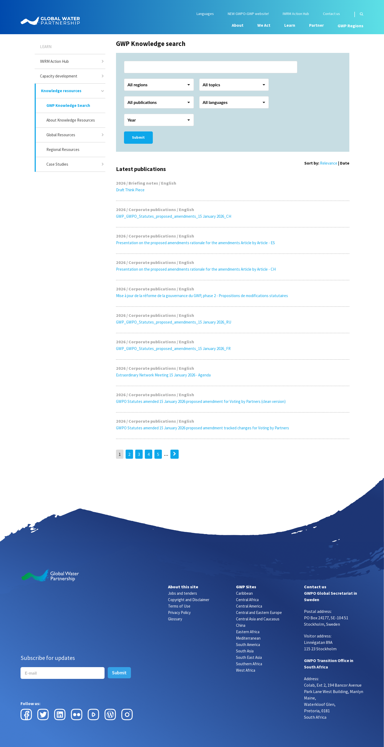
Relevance (328, 163)
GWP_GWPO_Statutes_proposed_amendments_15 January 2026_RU (173, 322)
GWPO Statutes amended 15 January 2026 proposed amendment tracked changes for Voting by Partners (202, 427)
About (237, 25)
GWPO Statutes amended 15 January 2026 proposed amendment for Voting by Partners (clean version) (201, 401)
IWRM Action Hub (296, 13)
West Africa (245, 670)
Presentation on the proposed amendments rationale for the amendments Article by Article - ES (195, 242)
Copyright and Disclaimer (188, 599)
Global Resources (60, 134)
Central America (249, 606)
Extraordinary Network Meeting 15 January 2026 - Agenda (163, 375)
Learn (289, 25)
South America (248, 644)
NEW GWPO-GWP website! (248, 13)
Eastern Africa (247, 631)
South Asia (245, 650)
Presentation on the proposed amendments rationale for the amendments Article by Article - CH (196, 269)
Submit (138, 137)
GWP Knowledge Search (68, 105)
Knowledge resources (61, 90)
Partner (316, 25)
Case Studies (57, 164)
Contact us (331, 13)
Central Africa (247, 599)
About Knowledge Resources (70, 120)
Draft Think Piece (130, 189)
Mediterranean (248, 638)
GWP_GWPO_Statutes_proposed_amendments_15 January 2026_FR (173, 348)
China (240, 625)
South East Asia (249, 657)
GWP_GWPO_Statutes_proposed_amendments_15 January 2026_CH (173, 216)
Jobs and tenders (182, 593)
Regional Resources (62, 149)
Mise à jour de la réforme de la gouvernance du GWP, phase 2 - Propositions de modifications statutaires (202, 295)
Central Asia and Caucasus (257, 618)
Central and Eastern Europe (259, 612)
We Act (263, 25)
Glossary (175, 618)
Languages (205, 13)
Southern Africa (249, 663)
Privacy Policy (179, 612)
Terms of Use (179, 606)
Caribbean (244, 593)
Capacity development (58, 76)
